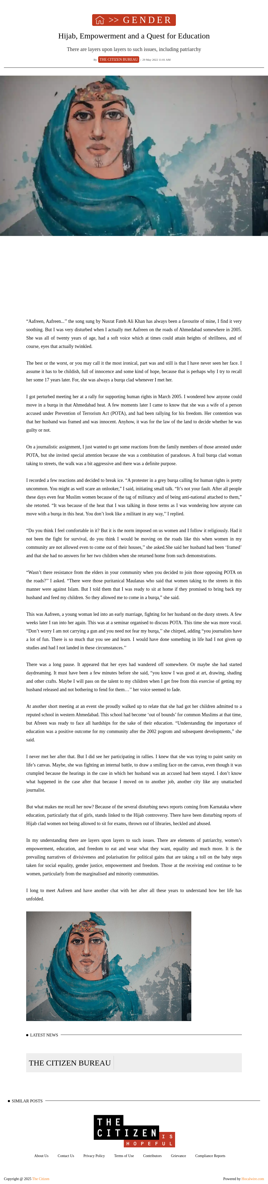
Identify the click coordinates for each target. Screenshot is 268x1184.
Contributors (152, 1156)
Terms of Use (124, 1156)
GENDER (148, 20)
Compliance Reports (210, 1156)
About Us (41, 1156)
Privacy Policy (94, 1156)
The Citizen (40, 1179)
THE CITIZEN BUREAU (70, 1062)
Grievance (178, 1156)
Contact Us (66, 1156)
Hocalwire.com (253, 1179)
